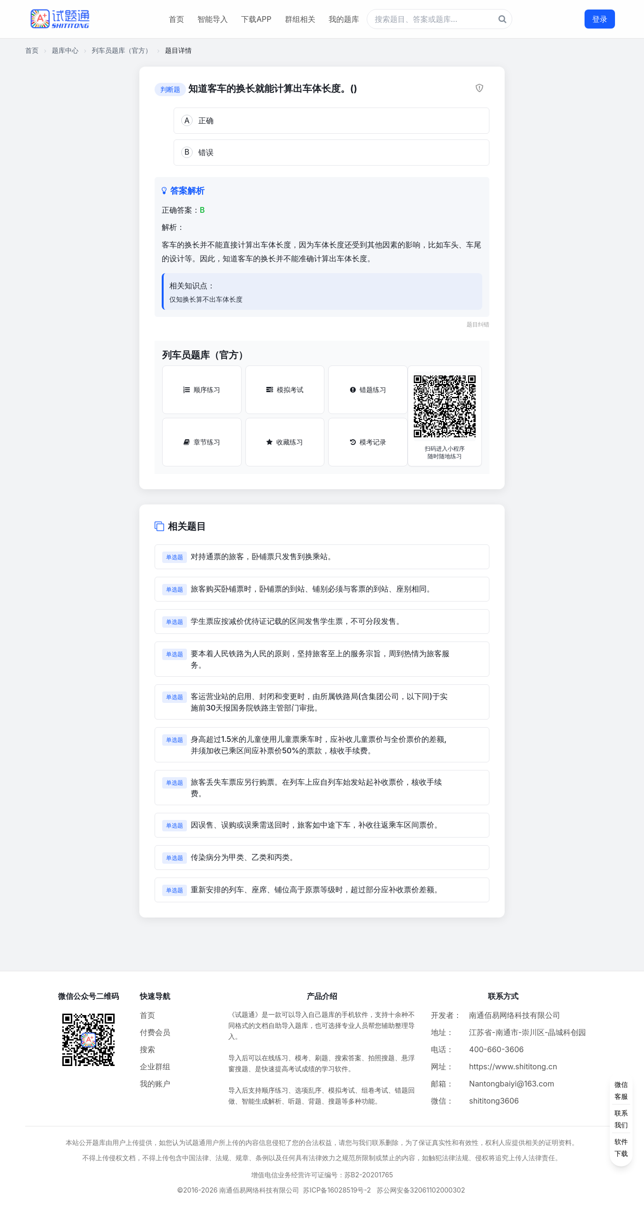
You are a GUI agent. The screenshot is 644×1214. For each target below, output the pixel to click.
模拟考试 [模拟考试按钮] (284, 389)
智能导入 (212, 19)
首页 (176, 19)
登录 (599, 19)
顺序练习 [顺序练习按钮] (201, 389)
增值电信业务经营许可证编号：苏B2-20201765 (322, 1175)
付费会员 (155, 1032)
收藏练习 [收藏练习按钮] (284, 442)
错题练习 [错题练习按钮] (368, 389)
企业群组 (155, 1066)
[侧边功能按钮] (621, 1118)
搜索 (147, 1049)
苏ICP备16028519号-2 (337, 1190)
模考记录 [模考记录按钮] (368, 442)
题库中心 (65, 50)
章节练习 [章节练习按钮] (202, 442)
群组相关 (300, 19)
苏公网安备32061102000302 (421, 1190)
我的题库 (344, 19)
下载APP (256, 19)
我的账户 (155, 1083)
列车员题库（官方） (122, 50)
